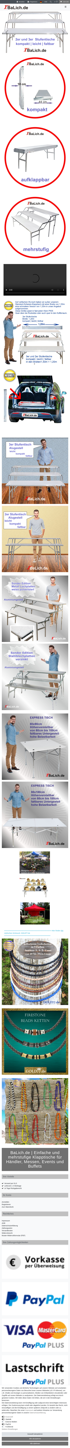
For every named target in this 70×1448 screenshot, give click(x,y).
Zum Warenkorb (8, 1207)
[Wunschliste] (56, 2)
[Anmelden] (20, 2)
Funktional (9, 1427)
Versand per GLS (10, 1183)
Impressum (6, 1221)
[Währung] (45, 2)
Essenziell (9, 1417)
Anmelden (5, 1202)
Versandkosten (7, 1231)
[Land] (41, 2)
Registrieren (6, 1204)
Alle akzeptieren (35, 1439)
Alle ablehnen (35, 1443)
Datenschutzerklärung (10, 1226)
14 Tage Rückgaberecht (13, 1188)
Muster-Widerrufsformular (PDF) (13, 1235)
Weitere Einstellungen (10, 1429)
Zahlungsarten (7, 1228)
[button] (7, 32)
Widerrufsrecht (7, 1233)
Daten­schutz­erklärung (38, 1413)
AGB (3, 1223)
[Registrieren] (32, 2)
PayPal (8, 1424)
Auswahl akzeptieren (35, 1434)
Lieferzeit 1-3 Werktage (12, 1186)
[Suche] (50, 2)
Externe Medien (11, 1422)
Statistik (8, 1419)
